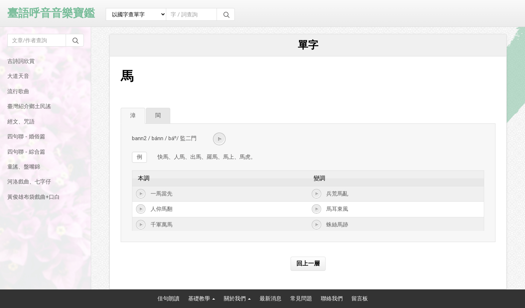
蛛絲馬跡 (337, 224)
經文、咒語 (21, 121)
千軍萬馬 (161, 224)
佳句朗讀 (168, 298)
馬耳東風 (337, 209)
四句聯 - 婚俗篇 (26, 136)
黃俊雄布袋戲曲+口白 (33, 197)
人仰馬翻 (161, 209)
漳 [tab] (133, 115)
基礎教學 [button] (201, 298)
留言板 (359, 298)
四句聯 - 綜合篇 (26, 152)
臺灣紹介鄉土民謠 (29, 106)
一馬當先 (161, 193)
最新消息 (270, 298)
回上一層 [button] (308, 263)
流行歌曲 (18, 91)
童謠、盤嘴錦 (23, 166)
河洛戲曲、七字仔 (29, 181)
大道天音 (18, 76)
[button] (219, 139)
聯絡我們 (332, 298)
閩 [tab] (158, 115)
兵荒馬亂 (337, 193)
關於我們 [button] (237, 298)
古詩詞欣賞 (21, 61)
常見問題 (301, 298)
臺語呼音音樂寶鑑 (51, 13)
